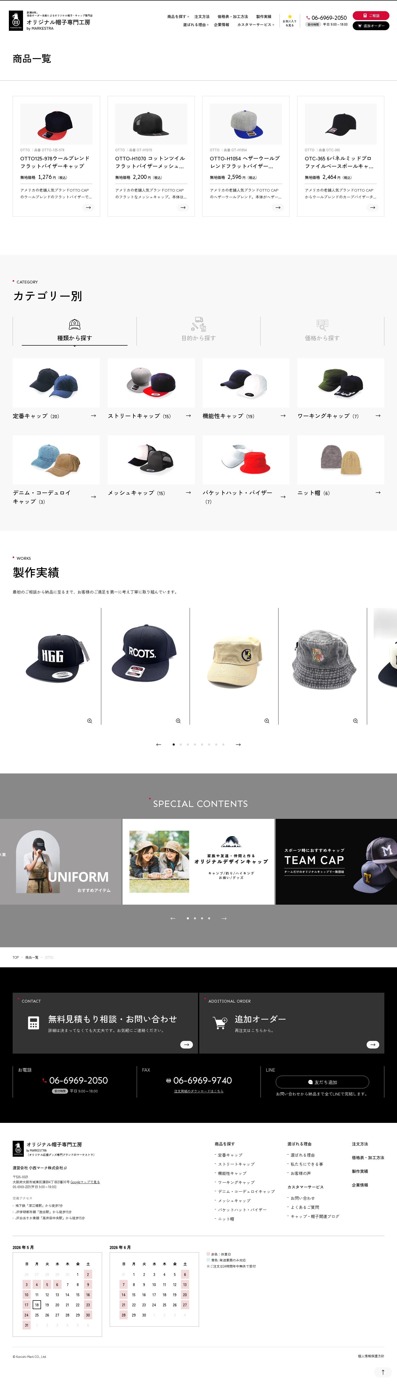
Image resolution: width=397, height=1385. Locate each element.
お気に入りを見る (290, 20)
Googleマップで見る (85, 1181)
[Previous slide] (158, 745)
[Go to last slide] (173, 918)
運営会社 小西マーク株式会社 (40, 1167)
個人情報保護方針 (371, 1356)
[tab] (174, 745)
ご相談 (371, 15)
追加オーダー (371, 25)
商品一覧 (31, 957)
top (16, 957)
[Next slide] (238, 745)
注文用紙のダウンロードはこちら (199, 1091)
